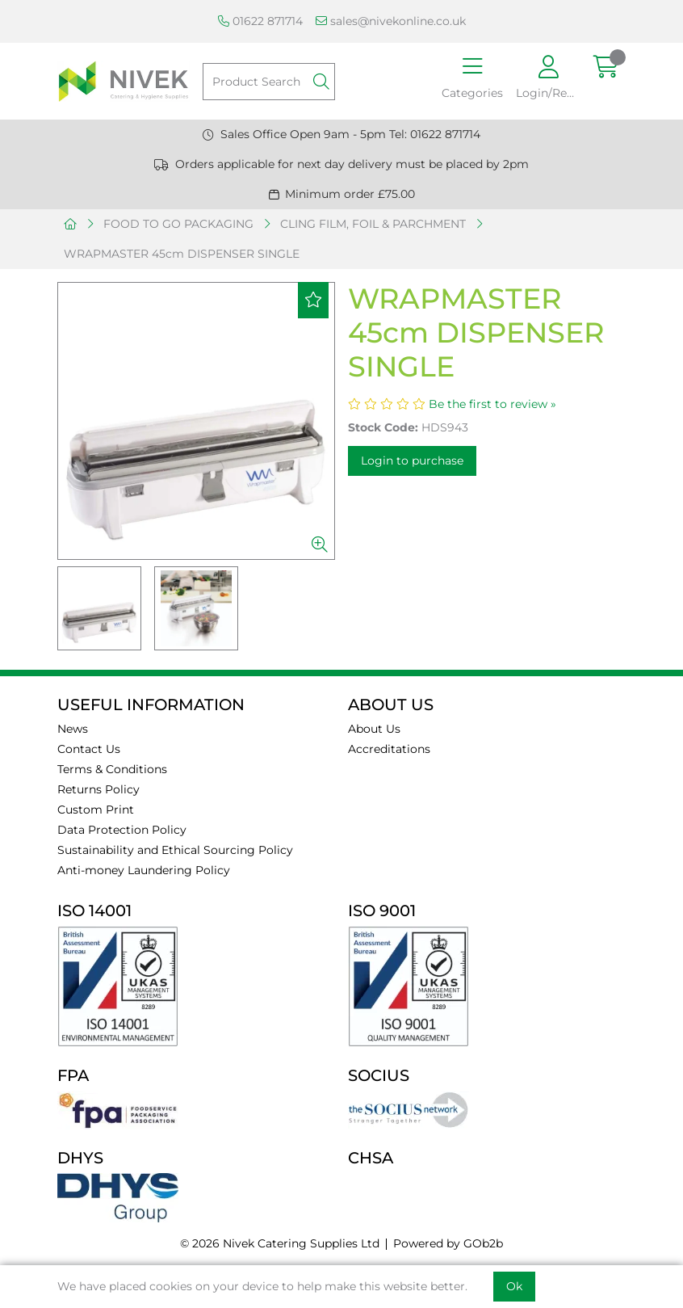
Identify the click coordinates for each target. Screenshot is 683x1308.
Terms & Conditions (112, 769)
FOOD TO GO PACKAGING (178, 224)
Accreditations (389, 749)
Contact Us (88, 749)
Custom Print (95, 809)
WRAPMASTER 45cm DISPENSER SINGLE (182, 253)
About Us (374, 728)
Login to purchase (412, 460)
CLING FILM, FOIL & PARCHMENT (373, 224)
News (72, 728)
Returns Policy (98, 789)
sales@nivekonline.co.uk (391, 21)
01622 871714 (260, 21)
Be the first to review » (492, 404)
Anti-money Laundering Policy (143, 870)
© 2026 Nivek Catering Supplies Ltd (279, 1243)
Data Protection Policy (121, 829)
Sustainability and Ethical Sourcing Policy (175, 850)
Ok (514, 1286)
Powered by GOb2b (448, 1243)
